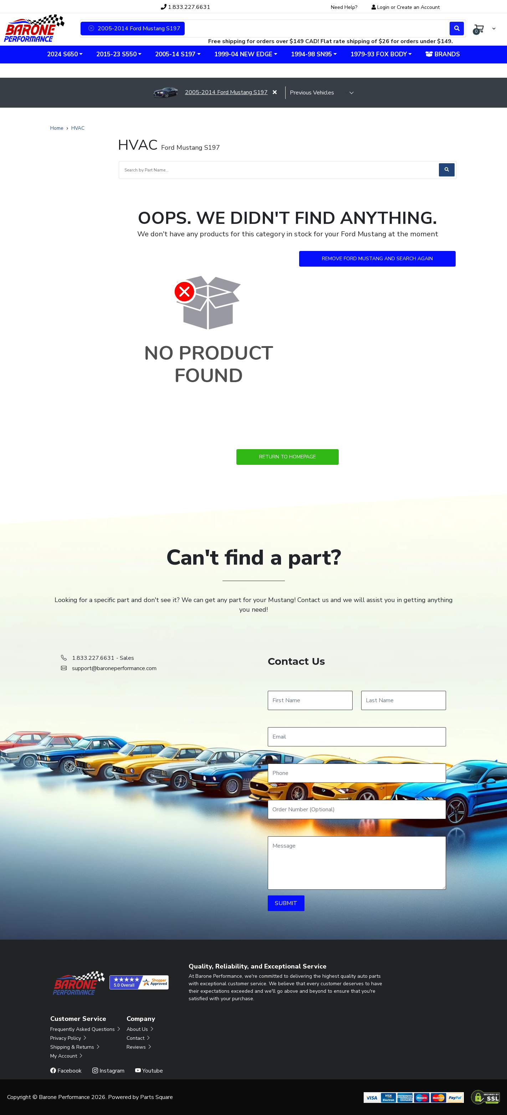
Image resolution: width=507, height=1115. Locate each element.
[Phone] (357, 773)
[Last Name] (403, 700)
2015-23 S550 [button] (116, 54)
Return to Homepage (287, 456)
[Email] (357, 736)
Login (383, 7)
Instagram (108, 1071)
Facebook (66, 1071)
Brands (442, 54)
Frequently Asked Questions (85, 1029)
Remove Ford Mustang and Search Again (377, 258)
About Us (140, 1029)
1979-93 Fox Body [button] (378, 54)
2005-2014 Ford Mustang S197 (210, 92)
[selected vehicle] (319, 92)
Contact (139, 1038)
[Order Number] (357, 809)
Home (56, 128)
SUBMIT (286, 903)
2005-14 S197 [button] (175, 54)
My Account (66, 1056)
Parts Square (156, 1097)
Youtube (149, 1071)
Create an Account (418, 7)
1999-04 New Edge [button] (243, 54)
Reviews (139, 1047)
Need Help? (344, 7)
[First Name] (310, 700)
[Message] (357, 863)
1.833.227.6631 (185, 7)
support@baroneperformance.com (114, 668)
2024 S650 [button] (62, 54)
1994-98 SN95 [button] (311, 54)
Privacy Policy (68, 1038)
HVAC (77, 128)
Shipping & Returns (75, 1047)
